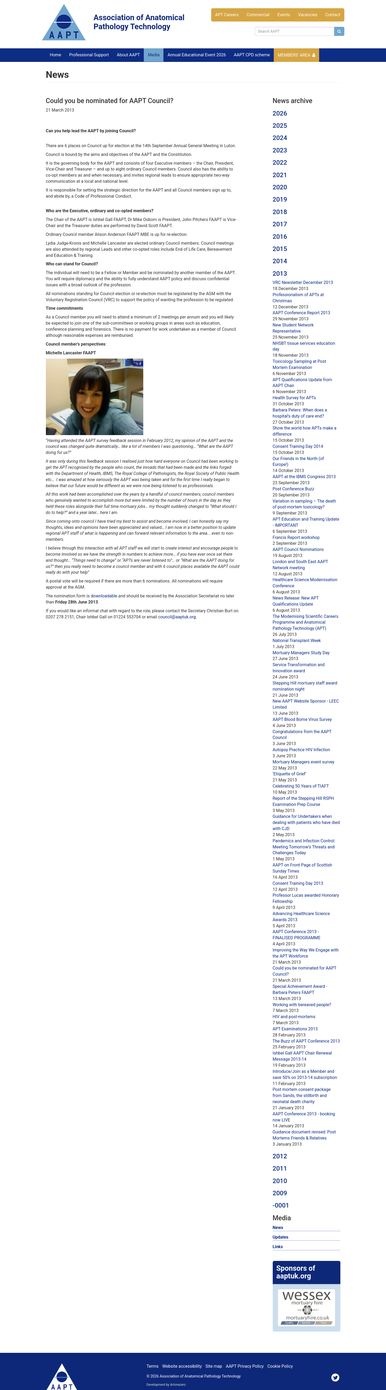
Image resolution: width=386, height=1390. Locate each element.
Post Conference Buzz (293, 488)
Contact (333, 14)
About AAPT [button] (128, 54)
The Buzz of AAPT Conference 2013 (306, 1041)
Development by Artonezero (166, 1385)
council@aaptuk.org (177, 616)
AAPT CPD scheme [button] (252, 54)
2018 (280, 212)
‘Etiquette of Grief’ (289, 773)
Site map (213, 1366)
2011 (280, 1168)
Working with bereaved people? (302, 1004)
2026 (280, 113)
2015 (280, 249)
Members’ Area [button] (294, 55)
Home (55, 54)
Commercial (258, 14)
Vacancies (307, 14)
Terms (153, 1366)
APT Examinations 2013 (295, 1028)
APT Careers (227, 14)
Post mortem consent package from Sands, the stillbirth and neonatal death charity (302, 1095)
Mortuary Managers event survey (304, 761)
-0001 (281, 1205)
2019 (280, 199)
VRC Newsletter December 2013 (303, 282)
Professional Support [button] (89, 54)
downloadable (104, 595)
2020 (280, 187)
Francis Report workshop (296, 537)
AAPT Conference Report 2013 (301, 312)
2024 (280, 138)
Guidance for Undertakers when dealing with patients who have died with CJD (306, 822)
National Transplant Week (297, 640)
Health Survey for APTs (294, 397)
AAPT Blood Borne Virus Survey (302, 719)
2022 (280, 162)
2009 (280, 1193)
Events (283, 14)
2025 (280, 125)
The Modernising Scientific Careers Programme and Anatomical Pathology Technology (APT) (306, 622)
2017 (280, 224)
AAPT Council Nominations (298, 549)
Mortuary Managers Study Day (301, 652)
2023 (280, 150)
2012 (280, 1156)
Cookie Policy (280, 1366)
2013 (280, 273)
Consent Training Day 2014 (298, 446)
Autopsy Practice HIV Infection (301, 749)
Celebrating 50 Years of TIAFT (301, 786)
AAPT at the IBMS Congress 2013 (304, 476)
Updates (280, 1237)
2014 (280, 261)
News (278, 1227)
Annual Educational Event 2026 (196, 54)
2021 (280, 175)
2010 (280, 1181)
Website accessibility (182, 1366)
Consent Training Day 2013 (298, 883)
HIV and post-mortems (294, 1016)
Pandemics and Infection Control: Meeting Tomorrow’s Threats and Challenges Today (304, 847)
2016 (280, 236)
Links (278, 1246)
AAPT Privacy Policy (245, 1366)
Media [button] (153, 54)
